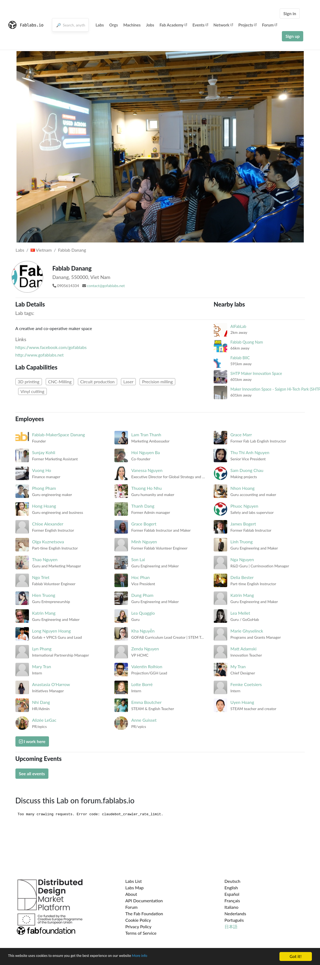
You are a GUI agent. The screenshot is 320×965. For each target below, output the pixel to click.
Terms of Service (140, 933)
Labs (99, 24)
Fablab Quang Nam (246, 342)
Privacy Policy (138, 926)
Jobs (150, 24)
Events (200, 24)
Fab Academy (173, 24)
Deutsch (232, 881)
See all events (32, 773)
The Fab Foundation (144, 913)
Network (223, 24)
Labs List (133, 881)
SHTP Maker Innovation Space (256, 373)
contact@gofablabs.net (106, 285)
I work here (32, 741)
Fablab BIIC (240, 357)
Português (234, 920)
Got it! (296, 956)
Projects (247, 24)
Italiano (232, 907)
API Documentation (144, 900)
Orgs (113, 24)
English (231, 887)
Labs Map (134, 887)
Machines (132, 24)
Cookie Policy (138, 920)
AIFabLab (238, 326)
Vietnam (41, 249)
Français (232, 900)
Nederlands (235, 913)
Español (232, 894)
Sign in (289, 13)
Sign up (292, 36)
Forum (269, 24)
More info (166, 957)
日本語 (231, 926)
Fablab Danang (72, 249)
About (131, 894)
